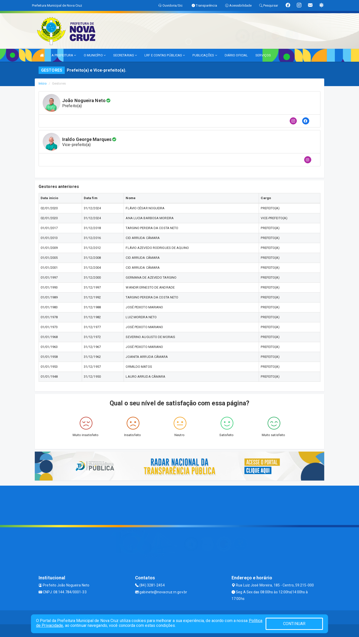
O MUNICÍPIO (95, 55)
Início (43, 83)
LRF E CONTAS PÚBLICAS (164, 55)
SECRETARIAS (125, 55)
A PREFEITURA (64, 55)
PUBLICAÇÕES (204, 55)
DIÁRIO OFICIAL (236, 55)
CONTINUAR (294, 623)
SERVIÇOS (263, 55)
